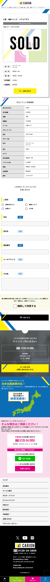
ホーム (4, 579)
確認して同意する (26, 306)
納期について (33, 204)
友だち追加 (26, 458)
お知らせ (6, 505)
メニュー (45, 579)
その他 (31, 208)
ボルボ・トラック (9, 495)
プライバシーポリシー (33, 299)
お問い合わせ (33, 579)
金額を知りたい (10, 204)
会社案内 (6, 486)
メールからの (25, 368)
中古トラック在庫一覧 (19, 7)
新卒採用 (6, 509)
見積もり (8, 208)
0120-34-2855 (27, 348)
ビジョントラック (9, 500)
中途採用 (6, 514)
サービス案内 (8, 7)
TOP (2, 7)
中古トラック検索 (17, 579)
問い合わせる (25, 317)
